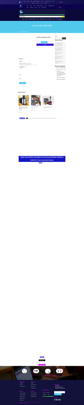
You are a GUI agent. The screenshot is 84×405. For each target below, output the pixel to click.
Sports (36, 7)
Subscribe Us (58, 394)
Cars (39, 7)
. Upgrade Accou (21, 398)
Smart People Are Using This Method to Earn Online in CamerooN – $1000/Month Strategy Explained (59, 49)
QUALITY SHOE (63, 67)
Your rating (21, 66)
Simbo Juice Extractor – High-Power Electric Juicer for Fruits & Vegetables (23, 108)
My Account (47, 392)
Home (28, 5)
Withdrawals (45, 394)
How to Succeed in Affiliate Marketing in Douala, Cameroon (59, 53)
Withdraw (31, 7)
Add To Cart (21, 112)
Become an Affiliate (39, 5)
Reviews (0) (21, 58)
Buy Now (45, 44)
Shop (27, 7)
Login (34, 5)
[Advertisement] (42, 147)
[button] (28, 6)
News (45, 5)
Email (20, 78)
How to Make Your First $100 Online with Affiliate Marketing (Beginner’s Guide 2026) (59, 58)
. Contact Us (21, 384)
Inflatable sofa (63, 77)
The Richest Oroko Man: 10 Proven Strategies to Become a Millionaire (59, 62)
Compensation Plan (51, 5)
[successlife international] (20, 2)
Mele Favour (58, 67)
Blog (31, 5)
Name (20, 74)
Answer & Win (44, 7)
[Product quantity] (38, 42)
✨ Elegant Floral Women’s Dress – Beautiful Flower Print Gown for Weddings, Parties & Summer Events (61, 74)
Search (56, 36)
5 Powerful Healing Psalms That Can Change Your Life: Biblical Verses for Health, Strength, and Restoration (59, 44)
